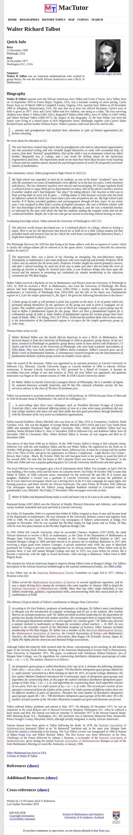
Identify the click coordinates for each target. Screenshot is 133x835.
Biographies (29, 19)
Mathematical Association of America (54, 582)
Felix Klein (18, 349)
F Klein (24, 317)
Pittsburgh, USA (16, 53)
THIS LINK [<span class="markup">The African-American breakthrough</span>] (115, 566)
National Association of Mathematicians (35, 588)
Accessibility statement (22, 819)
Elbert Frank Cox (20, 734)
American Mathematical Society (55, 572)
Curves (82, 19)
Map (71, 19)
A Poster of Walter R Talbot (22, 755)
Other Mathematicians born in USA (26, 752)
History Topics (53, 19)
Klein (15, 352)
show (33, 765)
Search (97, 19)
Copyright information (21, 815)
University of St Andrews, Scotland (84, 817)
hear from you (101, 830)
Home (12, 19)
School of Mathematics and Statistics (83, 814)
